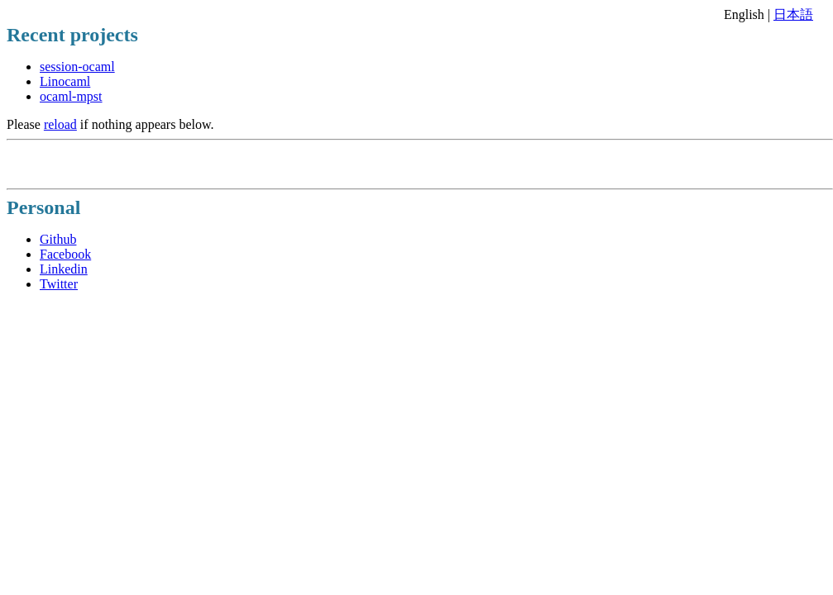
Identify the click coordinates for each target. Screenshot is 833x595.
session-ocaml (77, 67)
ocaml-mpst (71, 96)
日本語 (793, 14)
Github (58, 239)
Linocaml (65, 81)
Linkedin (64, 269)
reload (60, 124)
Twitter (59, 284)
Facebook (65, 254)
